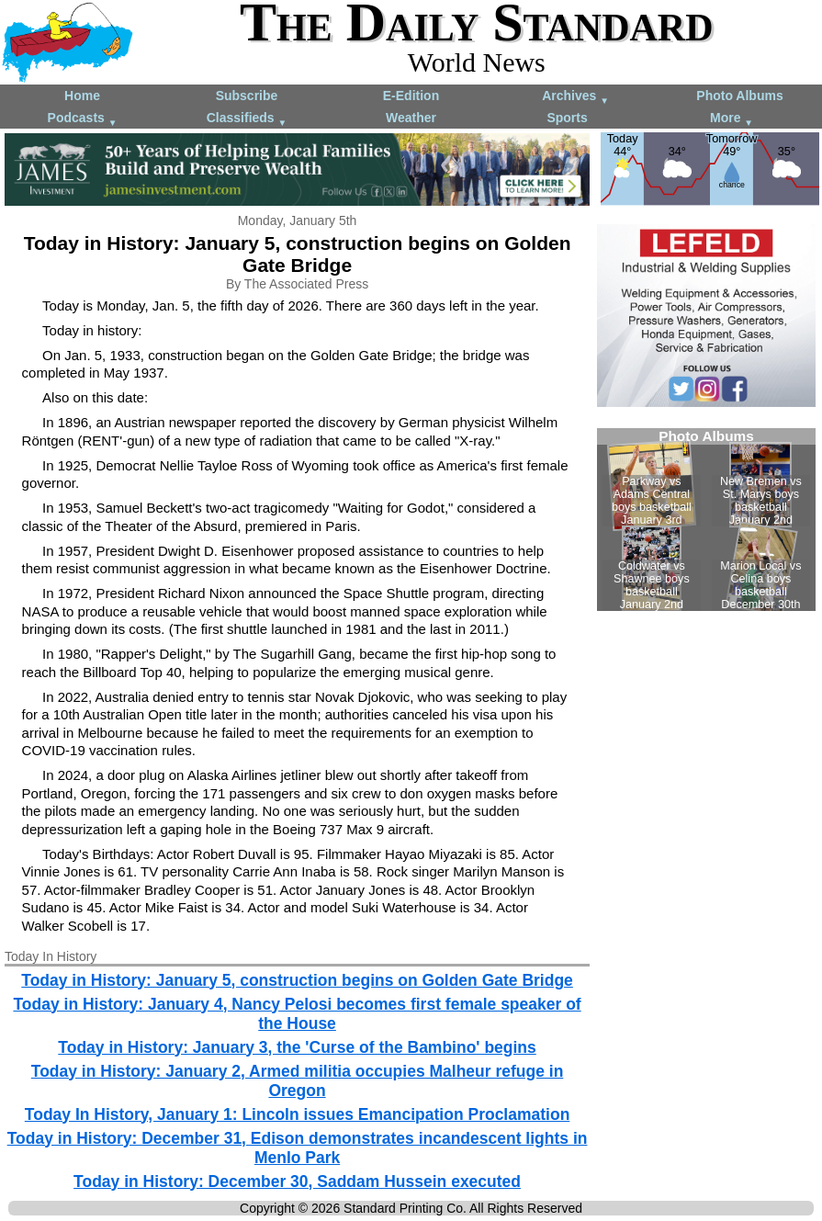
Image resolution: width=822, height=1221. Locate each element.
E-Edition (411, 95)
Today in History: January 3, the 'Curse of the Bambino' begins (296, 1047)
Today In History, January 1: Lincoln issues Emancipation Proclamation (297, 1114)
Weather (411, 117)
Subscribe (247, 95)
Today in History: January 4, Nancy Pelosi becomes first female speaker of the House (296, 1014)
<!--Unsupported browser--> (706, 519)
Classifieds (247, 119)
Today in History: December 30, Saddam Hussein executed (297, 1181)
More (731, 119)
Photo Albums (739, 95)
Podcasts (83, 119)
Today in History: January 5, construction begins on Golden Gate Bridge (297, 980)
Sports (566, 117)
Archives (575, 97)
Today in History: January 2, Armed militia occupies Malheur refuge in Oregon (297, 1081)
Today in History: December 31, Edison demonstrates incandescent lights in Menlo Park (297, 1148)
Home (82, 95)
